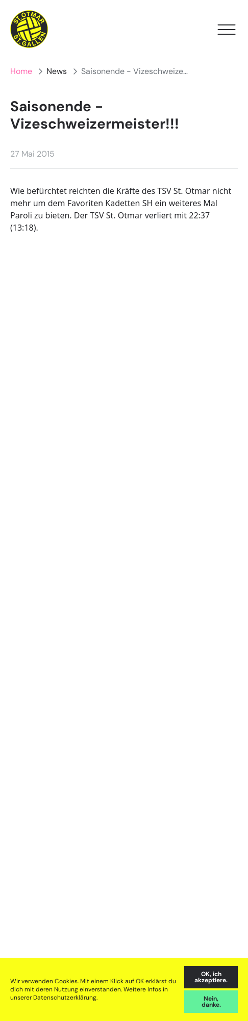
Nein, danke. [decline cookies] (211, 1001)
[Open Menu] (226, 29)
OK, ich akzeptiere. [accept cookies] (211, 977)
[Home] (29, 29)
